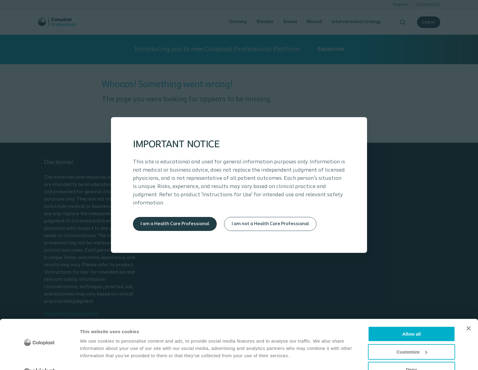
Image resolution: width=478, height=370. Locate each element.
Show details (94, 357)
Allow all (411, 319)
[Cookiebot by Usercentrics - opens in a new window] (39, 358)
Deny (411, 355)
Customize (412, 337)
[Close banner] (468, 314)
